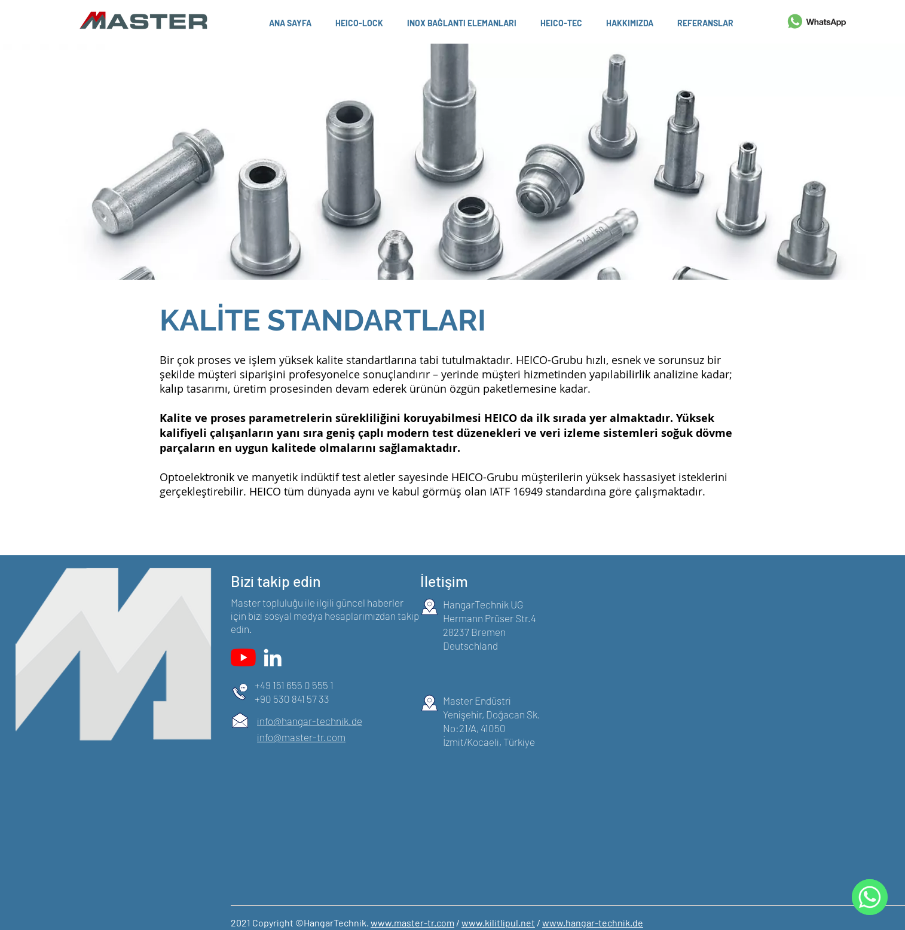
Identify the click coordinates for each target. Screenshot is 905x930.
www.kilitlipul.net (498, 922)
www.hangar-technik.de (592, 922)
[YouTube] (243, 657)
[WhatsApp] (870, 897)
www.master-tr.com (412, 922)
